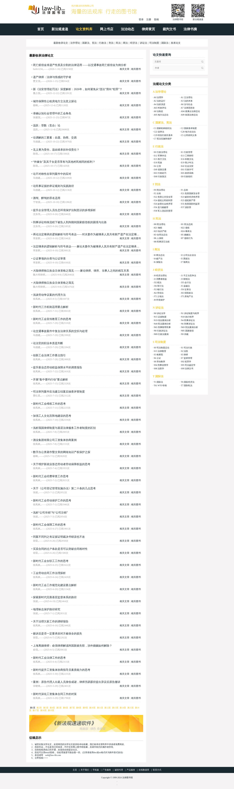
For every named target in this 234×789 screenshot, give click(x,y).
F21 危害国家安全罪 (190, 193)
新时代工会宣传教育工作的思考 (52, 319)
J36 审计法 (159, 286)
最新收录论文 (60, 43)
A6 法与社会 (187, 104)
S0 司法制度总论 (161, 348)
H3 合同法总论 (161, 235)
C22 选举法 (159, 132)
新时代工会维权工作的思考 (49, 403)
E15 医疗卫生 (160, 159)
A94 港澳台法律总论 (190, 111)
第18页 (43, 710)
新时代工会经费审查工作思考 (50, 476)
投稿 (156, 19)
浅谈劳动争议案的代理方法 (49, 294)
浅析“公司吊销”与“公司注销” (50, 512)
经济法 (133, 43)
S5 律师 (184, 355)
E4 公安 (157, 166)
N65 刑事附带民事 (162, 327)
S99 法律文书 (187, 368)
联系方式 (157, 770)
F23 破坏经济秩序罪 (190, 197)
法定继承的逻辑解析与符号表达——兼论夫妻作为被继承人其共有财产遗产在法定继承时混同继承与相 (94, 246)
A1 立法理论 (187, 97)
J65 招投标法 (187, 293)
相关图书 (136, 69)
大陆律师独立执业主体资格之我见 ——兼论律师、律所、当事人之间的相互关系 (81, 270)
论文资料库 (84, 29)
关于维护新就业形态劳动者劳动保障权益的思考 (61, 464)
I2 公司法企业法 (188, 255)
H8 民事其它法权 (162, 242)
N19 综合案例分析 (162, 320)
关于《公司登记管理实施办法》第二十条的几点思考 (64, 488)
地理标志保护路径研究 (46, 609)
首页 (40, 29)
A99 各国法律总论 (189, 115)
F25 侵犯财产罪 (188, 200)
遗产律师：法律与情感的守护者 (52, 77)
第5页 (59, 708)
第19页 (51, 710)
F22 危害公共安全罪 (163, 197)
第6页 (65, 708)
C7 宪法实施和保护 (163, 139)
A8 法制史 (158, 111)
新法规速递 (59, 29)
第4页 (52, 708)
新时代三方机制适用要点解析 (50, 306)
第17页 (36, 710)
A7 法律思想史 (188, 108)
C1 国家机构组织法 (163, 128)
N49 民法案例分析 (162, 324)
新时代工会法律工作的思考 (49, 657)
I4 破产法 (158, 259)
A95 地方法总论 (161, 115)
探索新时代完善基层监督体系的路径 (55, 597)
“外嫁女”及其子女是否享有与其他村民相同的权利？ (64, 161)
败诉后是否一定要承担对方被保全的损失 (57, 633)
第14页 (123, 708)
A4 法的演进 (159, 104)
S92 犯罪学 (186, 361)
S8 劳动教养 (159, 361)
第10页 (92, 708)
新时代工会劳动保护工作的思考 (52, 500)
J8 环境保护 (159, 300)
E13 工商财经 (187, 156)
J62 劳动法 (159, 293)
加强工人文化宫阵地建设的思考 (52, 415)
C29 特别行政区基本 (163, 135)
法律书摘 (190, 29)
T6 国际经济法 (187, 382)
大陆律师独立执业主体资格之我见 (53, 282)
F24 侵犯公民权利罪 (163, 200)
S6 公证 (157, 358)
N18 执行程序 (187, 317)
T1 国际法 (158, 382)
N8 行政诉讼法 (161, 331)
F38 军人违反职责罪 (163, 211)
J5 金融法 (185, 286)
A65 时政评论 (160, 108)
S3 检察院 (158, 355)
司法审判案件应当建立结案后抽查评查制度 (59, 391)
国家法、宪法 (89, 43)
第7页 (72, 708)
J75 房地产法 (187, 296)
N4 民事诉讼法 (188, 320)
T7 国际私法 (186, 385)
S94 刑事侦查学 (161, 365)
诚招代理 (119, 770)
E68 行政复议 (160, 176)
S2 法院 (184, 351)
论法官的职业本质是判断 (48, 343)
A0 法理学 (158, 97)
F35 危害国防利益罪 (190, 204)
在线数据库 (144, 770)
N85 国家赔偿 (187, 331)
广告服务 (107, 770)
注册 (148, 19)
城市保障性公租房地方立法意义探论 (55, 101)
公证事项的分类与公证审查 (49, 258)
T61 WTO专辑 (160, 385)
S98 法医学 (159, 368)
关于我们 (85, 770)
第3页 (45, 708)
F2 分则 (157, 193)
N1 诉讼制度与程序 (190, 313)
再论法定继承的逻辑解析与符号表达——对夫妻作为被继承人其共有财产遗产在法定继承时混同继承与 (94, 234)
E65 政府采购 (187, 173)
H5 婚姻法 (186, 235)
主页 (75, 770)
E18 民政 (158, 162)
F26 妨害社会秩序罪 (163, 204)
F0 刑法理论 (159, 190)
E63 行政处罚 (160, 173)
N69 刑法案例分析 (189, 327)
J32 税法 (158, 282)
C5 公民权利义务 (189, 135)
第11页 (100, 708)
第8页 (78, 708)
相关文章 (124, 69)
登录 (141, 19)
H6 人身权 (158, 238)
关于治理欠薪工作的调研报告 (50, 621)
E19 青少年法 (187, 162)
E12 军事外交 (160, 156)
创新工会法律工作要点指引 (49, 355)
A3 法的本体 (187, 101)
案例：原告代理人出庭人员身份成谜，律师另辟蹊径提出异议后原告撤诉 (76, 681)
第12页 (107, 708)
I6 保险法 (158, 262)
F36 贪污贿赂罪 (161, 207)
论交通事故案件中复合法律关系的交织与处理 (60, 331)
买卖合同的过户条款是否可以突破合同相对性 (60, 548)
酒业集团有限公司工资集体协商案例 (55, 440)
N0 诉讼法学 (160, 313)
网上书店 (106, 29)
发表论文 (176, 43)
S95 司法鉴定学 (188, 365)
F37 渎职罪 (186, 207)
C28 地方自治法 (188, 132)
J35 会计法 (186, 282)
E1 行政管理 (186, 152)
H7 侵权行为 (187, 238)
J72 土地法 (159, 296)
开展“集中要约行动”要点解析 (50, 379)
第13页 (115, 708)
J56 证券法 (186, 289)
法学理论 (75, 43)
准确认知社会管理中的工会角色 (52, 113)
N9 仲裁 (184, 334)
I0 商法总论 (159, 255)
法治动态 (127, 29)
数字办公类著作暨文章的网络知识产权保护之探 (61, 452)
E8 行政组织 (186, 176)
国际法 (165, 43)
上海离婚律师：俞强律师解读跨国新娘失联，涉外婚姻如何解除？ (72, 645)
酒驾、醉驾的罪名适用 (46, 198)
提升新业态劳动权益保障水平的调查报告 (57, 367)
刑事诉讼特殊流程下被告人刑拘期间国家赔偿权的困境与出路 (70, 222)
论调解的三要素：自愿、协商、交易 (55, 137)
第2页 (39, 708)
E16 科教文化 (187, 159)
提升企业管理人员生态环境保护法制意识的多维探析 (64, 210)
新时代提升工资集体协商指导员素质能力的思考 (61, 669)
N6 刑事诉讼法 (188, 324)
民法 (118, 43)
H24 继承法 (186, 231)
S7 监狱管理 (186, 358)
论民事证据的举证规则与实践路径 (53, 185)
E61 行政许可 (187, 169)
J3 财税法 (185, 279)
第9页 (85, 708)
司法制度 (154, 43)
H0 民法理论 (160, 224)
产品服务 (131, 770)
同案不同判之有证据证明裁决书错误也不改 (59, 536)
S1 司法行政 (186, 348)
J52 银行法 (159, 289)
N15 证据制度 (160, 317)
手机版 (96, 770)
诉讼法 (143, 43)
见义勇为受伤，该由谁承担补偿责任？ (56, 149)
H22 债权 (185, 228)
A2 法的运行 (159, 101)
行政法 (102, 43)
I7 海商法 (185, 262)
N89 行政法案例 (161, 334)
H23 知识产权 (160, 231)
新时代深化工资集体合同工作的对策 (55, 694)
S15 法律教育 (160, 351)
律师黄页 (148, 29)
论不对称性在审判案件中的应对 (52, 173)
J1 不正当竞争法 (188, 275)
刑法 (111, 43)
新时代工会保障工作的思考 (49, 524)
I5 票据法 (185, 259)
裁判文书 (169, 29)
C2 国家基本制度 (189, 128)
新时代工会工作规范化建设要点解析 (55, 585)
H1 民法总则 (187, 224)
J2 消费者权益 (160, 279)
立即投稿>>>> (41, 758)
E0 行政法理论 (160, 152)
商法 (125, 43)
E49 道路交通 (160, 169)
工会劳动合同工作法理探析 (49, 573)
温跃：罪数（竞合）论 (46, 125)
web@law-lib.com (53, 755)
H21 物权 (158, 228)
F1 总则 (184, 190)
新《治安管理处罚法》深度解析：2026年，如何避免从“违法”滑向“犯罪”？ (77, 89)
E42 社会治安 (187, 166)
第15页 (130, 708)
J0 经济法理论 (160, 275)
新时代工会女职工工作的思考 (50, 560)
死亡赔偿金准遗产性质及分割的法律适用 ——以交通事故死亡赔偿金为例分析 (79, 65)
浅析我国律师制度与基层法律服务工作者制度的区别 (64, 427)
